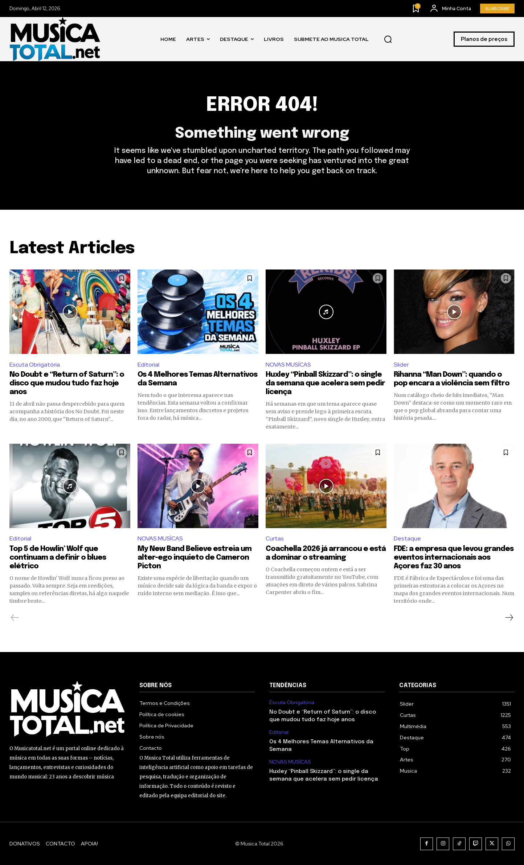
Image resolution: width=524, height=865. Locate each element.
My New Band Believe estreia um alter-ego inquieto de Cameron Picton (194, 557)
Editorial (148, 364)
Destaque (407, 538)
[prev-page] (15, 617)
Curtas (275, 538)
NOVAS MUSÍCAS (288, 364)
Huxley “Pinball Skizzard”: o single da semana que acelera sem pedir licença (325, 383)
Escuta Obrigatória (34, 364)
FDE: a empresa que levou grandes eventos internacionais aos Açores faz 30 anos (453, 557)
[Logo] (54, 39)
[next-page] (509, 617)
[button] (387, 39)
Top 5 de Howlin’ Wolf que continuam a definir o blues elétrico (57, 557)
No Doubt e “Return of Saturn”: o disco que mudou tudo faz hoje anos (66, 383)
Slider (401, 364)
